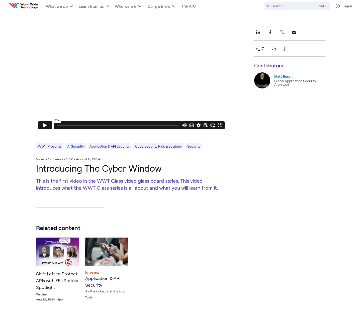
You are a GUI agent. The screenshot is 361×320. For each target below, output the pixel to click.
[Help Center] (338, 6)
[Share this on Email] (294, 32)
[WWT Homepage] (23, 6)
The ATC (188, 6)
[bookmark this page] (286, 49)
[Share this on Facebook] (270, 32)
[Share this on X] (282, 32)
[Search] (294, 6)
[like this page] (258, 49)
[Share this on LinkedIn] (258, 32)
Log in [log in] (348, 6)
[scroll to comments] (274, 48)
